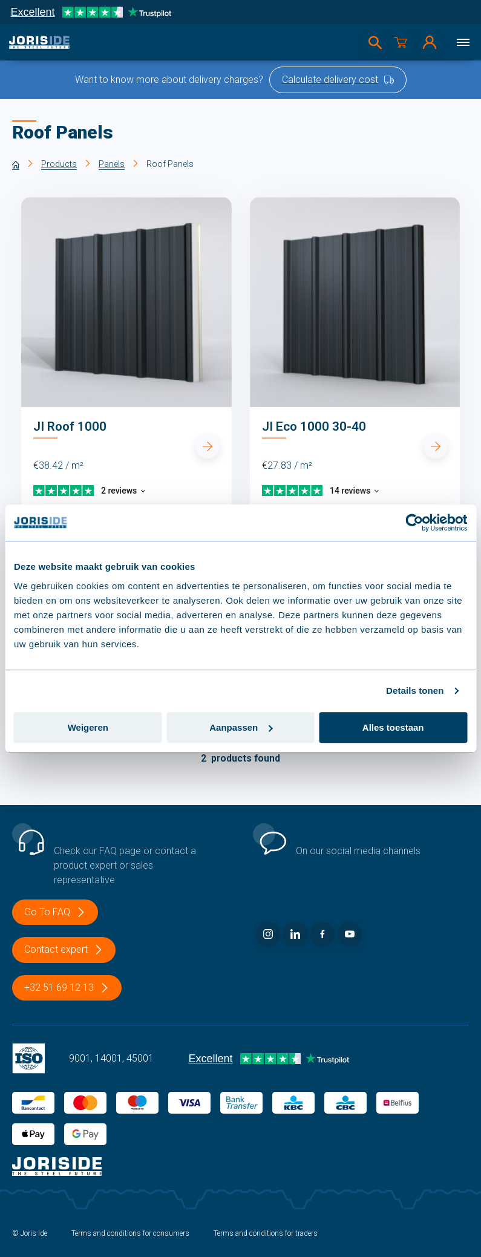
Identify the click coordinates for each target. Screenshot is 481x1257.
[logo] (39, 42)
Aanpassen (240, 727)
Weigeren (88, 727)
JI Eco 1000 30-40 (314, 426)
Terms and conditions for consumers (130, 1233)
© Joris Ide (29, 1233)
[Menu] (463, 42)
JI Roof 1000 (69, 426)
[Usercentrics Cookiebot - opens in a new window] (414, 523)
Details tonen (414, 690)
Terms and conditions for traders (266, 1233)
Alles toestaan (393, 727)
